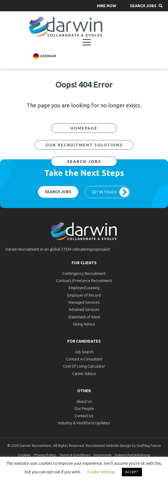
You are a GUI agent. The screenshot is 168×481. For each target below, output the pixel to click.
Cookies (24, 455)
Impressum (102, 455)
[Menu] (86, 42)
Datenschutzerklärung (132, 455)
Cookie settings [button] (101, 471)
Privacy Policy (45, 455)
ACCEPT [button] (132, 472)
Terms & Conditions (75, 455)
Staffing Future (148, 445)
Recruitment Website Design (108, 445)
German (44, 56)
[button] (106, 5)
